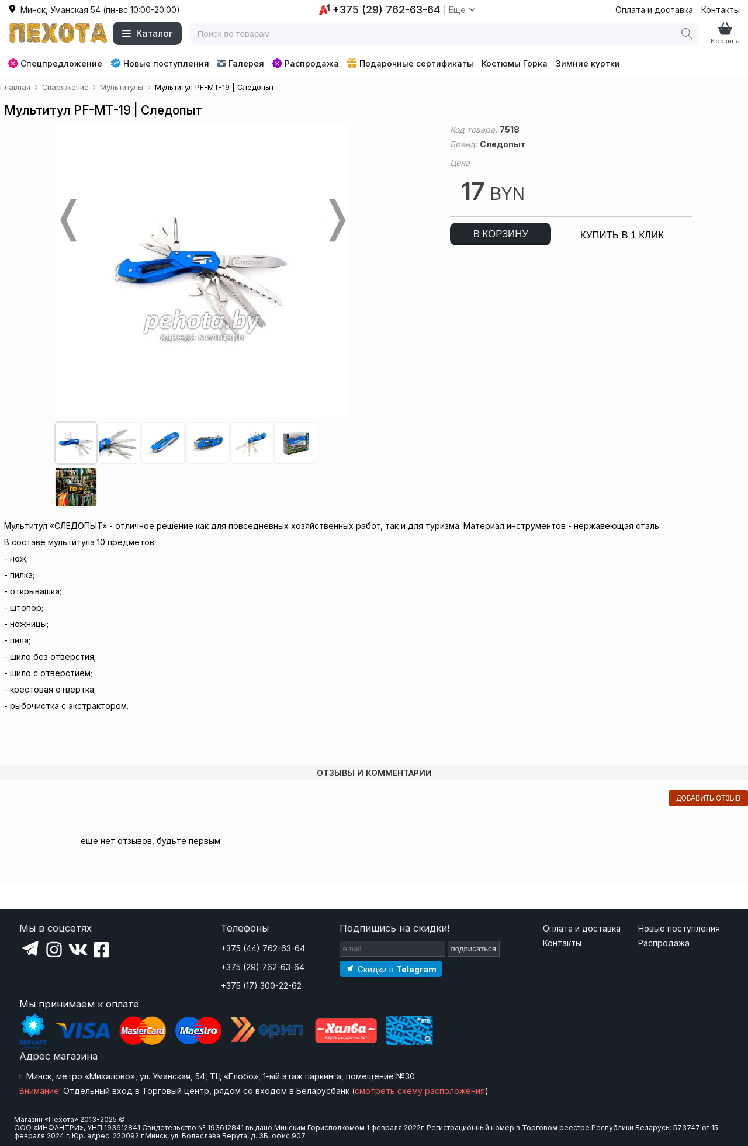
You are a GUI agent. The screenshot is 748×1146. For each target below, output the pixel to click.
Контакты (720, 10)
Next (336, 220)
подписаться (474, 948)
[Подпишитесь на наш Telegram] (391, 969)
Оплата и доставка (654, 10)
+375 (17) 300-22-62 (261, 986)
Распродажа (305, 63)
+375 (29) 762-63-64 (262, 967)
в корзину (500, 234)
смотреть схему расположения (420, 1091)
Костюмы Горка (515, 63)
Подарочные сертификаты (410, 63)
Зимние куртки (588, 63)
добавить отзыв (708, 798)
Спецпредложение (55, 63)
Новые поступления (159, 63)
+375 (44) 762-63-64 (263, 948)
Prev (67, 220)
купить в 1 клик (622, 235)
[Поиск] (686, 33)
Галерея (240, 63)
